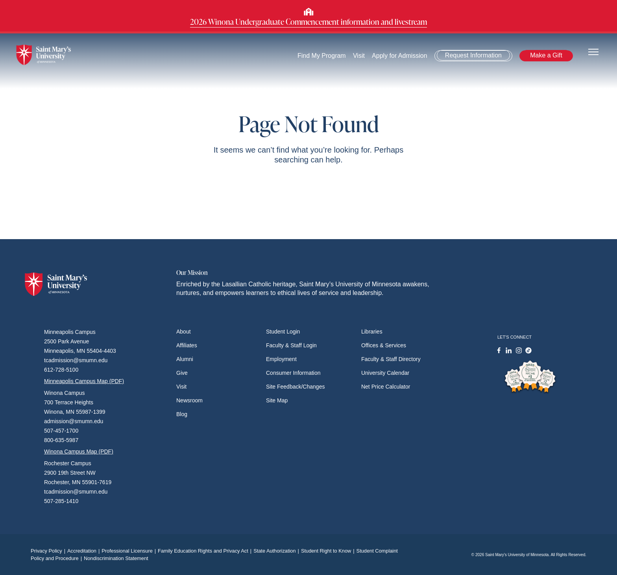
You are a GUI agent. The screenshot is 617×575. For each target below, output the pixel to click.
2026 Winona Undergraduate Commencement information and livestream (308, 21)
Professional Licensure (130, 551)
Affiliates (186, 345)
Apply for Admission (399, 55)
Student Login (283, 331)
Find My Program (321, 55)
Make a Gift (546, 55)
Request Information (473, 55)
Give (182, 373)
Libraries (371, 331)
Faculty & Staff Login (291, 345)
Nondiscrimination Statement (116, 558)
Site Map (277, 400)
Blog (181, 414)
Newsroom (189, 400)
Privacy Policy (49, 551)
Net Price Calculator (385, 386)
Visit (359, 55)
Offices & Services (383, 345)
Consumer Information (293, 373)
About (183, 331)
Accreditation (84, 551)
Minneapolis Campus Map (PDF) (84, 381)
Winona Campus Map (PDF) (78, 451)
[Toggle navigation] (593, 51)
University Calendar (385, 373)
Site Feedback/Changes (295, 386)
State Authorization (277, 551)
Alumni (184, 359)
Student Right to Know (329, 551)
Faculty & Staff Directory (391, 359)
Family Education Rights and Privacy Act (205, 551)
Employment (281, 359)
